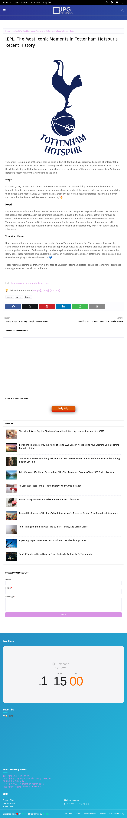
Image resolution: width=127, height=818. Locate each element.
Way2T (25, 814)
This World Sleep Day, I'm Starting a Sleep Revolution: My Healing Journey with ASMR (61, 431)
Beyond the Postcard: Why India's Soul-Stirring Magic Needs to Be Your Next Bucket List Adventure (68, 513)
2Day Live (47, 2)
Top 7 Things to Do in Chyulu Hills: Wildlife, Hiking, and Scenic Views (53, 526)
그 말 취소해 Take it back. (15, 781)
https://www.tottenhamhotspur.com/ (30, 283)
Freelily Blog (8, 800)
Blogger (46, 814)
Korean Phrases (21, 2)
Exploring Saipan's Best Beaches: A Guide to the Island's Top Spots (52, 540)
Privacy (103, 814)
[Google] (37, 290)
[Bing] (46, 290)
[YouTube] (55, 290)
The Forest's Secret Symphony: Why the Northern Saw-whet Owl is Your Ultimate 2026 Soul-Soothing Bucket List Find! (69, 460)
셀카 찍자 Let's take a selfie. (16, 776)
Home (7, 31)
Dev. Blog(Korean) (116, 814)
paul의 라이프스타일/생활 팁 (77, 803)
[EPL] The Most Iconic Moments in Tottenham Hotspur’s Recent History (46, 31)
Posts (9, 716)
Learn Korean (9, 803)
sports (14, 31)
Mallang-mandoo (71, 800)
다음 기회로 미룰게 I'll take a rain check (22, 786)
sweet (18, 297)
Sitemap (68, 814)
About (78, 814)
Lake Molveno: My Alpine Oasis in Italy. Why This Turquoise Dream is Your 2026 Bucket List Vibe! (67, 472)
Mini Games (35, 2)
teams (27, 297)
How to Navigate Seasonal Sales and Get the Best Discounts (49, 499)
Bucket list (7, 2)
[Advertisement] (28, 368)
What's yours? (90, 814)
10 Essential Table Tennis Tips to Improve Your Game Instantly (50, 485)
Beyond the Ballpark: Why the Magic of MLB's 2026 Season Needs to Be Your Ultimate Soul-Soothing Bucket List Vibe (69, 446)
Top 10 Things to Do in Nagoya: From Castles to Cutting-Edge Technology (55, 554)
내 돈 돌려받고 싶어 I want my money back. (23, 784)
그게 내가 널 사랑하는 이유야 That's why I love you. (27, 778)
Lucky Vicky (63, 408)
